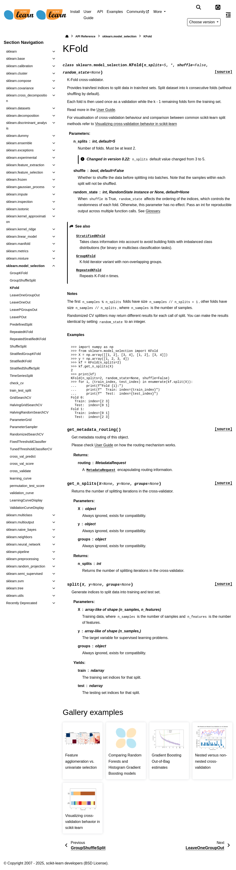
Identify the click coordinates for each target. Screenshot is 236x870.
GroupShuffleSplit (23, 280)
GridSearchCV (20, 397)
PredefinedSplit (21, 324)
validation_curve (22, 493)
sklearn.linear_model (21, 236)
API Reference (85, 36)
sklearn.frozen (16, 179)
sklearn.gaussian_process (25, 187)
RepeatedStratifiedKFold (28, 339)
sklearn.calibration (19, 66)
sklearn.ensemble (19, 143)
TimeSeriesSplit (21, 376)
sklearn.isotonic (17, 209)
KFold (14, 288)
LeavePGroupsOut (23, 310)
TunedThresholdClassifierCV (31, 449)
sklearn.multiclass (19, 515)
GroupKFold (19, 273)
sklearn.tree (14, 588)
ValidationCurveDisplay (27, 508)
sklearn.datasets (18, 108)
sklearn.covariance (20, 88)
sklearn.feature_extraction (25, 165)
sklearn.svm (15, 581)
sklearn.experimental (21, 157)
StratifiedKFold (20, 361)
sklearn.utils (15, 595)
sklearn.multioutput (20, 522)
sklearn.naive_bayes (21, 529)
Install (75, 12)
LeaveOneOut (20, 302)
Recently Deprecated (21, 603)
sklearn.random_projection (25, 566)
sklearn (11, 51)
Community (136, 12)
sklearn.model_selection (25, 266)
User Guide (89, 15)
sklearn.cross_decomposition (26, 98)
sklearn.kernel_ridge (21, 229)
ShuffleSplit (18, 346)
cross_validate (20, 471)
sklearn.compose (18, 81)
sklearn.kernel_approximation (26, 219)
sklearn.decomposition (22, 115)
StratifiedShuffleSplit (24, 368)
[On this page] (228, 15)
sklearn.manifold (18, 244)
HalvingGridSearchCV (26, 405)
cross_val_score (22, 463)
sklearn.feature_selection (24, 172)
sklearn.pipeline (17, 552)
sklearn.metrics (17, 251)
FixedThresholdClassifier (28, 442)
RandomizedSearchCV (26, 434)
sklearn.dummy (17, 136)
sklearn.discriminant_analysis (26, 125)
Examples (115, 12)
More (158, 12)
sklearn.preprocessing (22, 559)
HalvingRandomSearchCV (29, 412)
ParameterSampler (24, 427)
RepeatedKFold (21, 332)
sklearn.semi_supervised (24, 574)
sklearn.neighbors (19, 537)
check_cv (17, 383)
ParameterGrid (20, 420)
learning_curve (20, 478)
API (100, 12)
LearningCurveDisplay (26, 500)
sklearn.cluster (16, 73)
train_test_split (20, 390)
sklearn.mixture (17, 258)
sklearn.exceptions (19, 150)
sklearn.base (15, 58)
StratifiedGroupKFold (25, 354)
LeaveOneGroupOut (25, 295)
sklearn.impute (17, 194)
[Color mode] (208, 7)
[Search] (198, 7)
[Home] (66, 36)
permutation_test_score (27, 486)
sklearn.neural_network (23, 544)
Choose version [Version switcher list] (202, 22)
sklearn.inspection (19, 202)
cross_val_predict (22, 456)
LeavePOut (18, 317)
